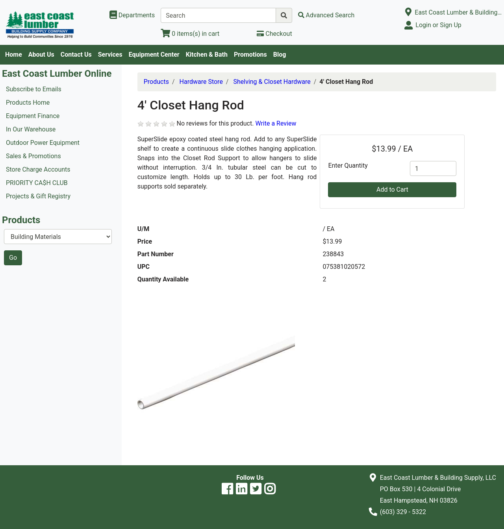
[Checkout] (274, 33)
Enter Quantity (347, 165)
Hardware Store (201, 81)
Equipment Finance (32, 116)
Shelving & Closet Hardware (271, 81)
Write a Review (275, 123)
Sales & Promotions (33, 156)
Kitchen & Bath (207, 54)
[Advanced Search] (326, 15)
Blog (279, 54)
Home (13, 54)
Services (110, 54)
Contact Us (76, 54)
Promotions (250, 54)
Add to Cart (392, 189)
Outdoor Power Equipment (43, 142)
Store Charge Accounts (38, 169)
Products (156, 81)
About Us (41, 54)
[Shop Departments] (132, 15)
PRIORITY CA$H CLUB (37, 183)
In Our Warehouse (31, 129)
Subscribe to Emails (33, 89)
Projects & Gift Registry (38, 196)
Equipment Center (154, 54)
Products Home (28, 102)
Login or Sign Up (438, 25)
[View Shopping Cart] (190, 33)
